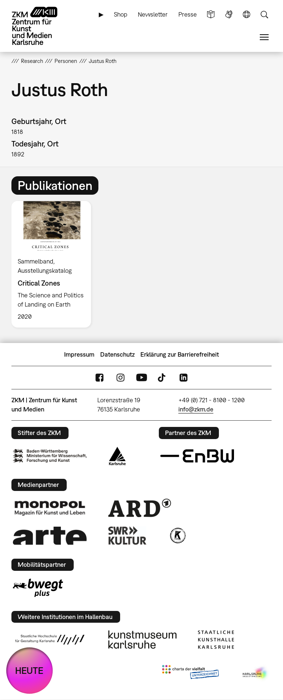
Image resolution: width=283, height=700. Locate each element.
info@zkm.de (195, 409)
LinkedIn (183, 378)
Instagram (120, 378)
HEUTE (29, 670)
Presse (187, 14)
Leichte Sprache (210, 14)
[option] (54, 264)
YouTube (141, 378)
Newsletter (153, 14)
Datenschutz (117, 354)
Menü (264, 37)
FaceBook (99, 378)
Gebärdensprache (228, 14)
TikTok (162, 378)
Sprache (246, 14)
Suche (264, 14)
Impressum (79, 354)
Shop (120, 14)
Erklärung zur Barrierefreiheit (179, 354)
